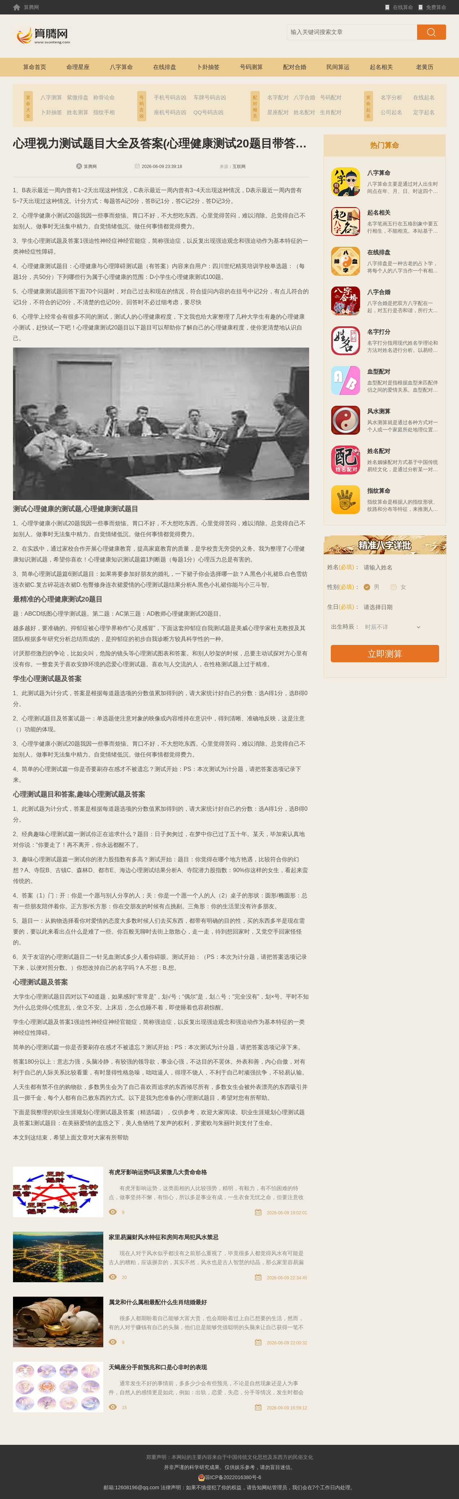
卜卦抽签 (208, 67)
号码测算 (251, 67)
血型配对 (378, 372)
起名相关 (381, 67)
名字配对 (278, 97)
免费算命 (432, 9)
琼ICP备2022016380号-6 (229, 1477)
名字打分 (378, 332)
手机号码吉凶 (170, 97)
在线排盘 (164, 67)
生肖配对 (331, 112)
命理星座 (78, 67)
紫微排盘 (77, 97)
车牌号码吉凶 (210, 97)
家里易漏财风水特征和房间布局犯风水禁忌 (163, 1237)
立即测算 (385, 654)
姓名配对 (304, 112)
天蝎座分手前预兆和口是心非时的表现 (158, 1367)
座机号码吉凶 (170, 112)
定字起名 (424, 112)
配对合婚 (294, 67)
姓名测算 (77, 112)
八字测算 (51, 97)
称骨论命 (104, 97)
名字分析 (391, 97)
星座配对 (278, 112)
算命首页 (34, 67)
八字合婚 (304, 97)
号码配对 (331, 97)
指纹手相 (104, 112)
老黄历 (424, 67)
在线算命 (399, 9)
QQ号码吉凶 (209, 112)
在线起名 (424, 97)
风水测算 (378, 411)
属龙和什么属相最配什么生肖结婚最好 (158, 1302)
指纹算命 (378, 491)
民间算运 (338, 67)
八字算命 (121, 67)
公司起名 (391, 112)
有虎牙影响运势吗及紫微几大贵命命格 (158, 1172)
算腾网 (26, 7)
